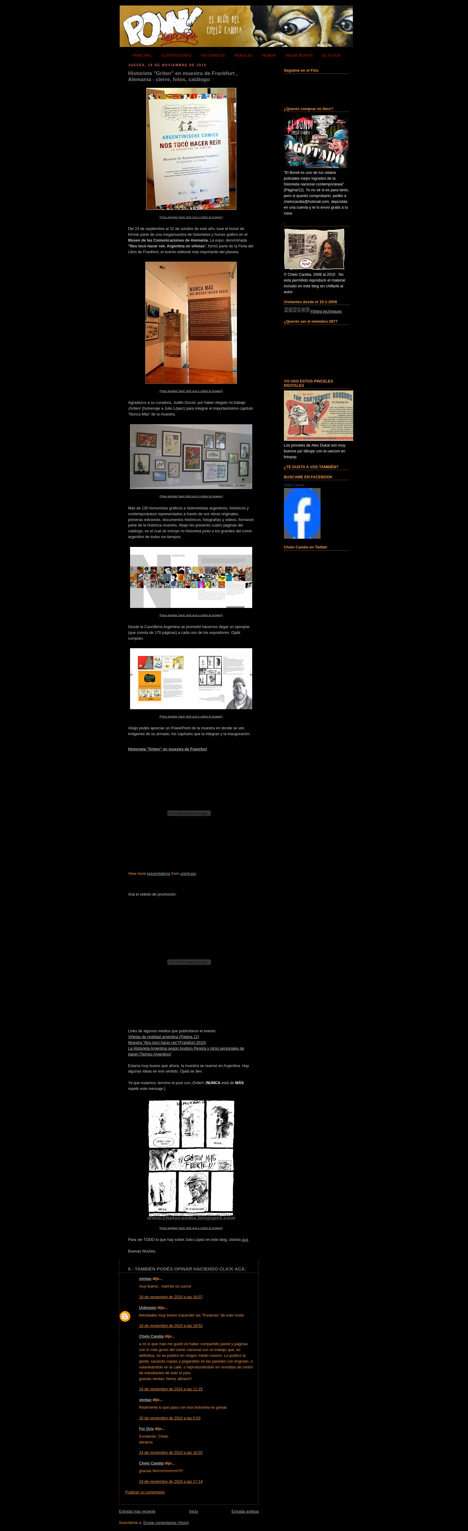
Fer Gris (146, 1429)
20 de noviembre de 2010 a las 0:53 (170, 1418)
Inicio (193, 1511)
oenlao (145, 1279)
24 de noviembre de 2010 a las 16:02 (171, 1452)
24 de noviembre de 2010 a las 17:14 (171, 1481)
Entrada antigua (245, 1511)
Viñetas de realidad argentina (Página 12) (163, 1037)
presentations (158, 874)
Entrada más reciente (137, 1511)
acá (245, 1240)
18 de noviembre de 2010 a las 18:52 (171, 1326)
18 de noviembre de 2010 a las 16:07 (171, 1297)
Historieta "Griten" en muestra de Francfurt (167, 749)
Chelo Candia (151, 1336)
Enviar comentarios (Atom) (166, 1523)
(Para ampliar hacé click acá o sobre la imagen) (191, 217)
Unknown (148, 1308)
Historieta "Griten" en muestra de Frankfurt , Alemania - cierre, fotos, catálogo (183, 76)
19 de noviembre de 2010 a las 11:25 (171, 1389)
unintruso (188, 874)
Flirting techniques (326, 311)
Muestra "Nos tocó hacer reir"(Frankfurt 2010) (167, 1042)
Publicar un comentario (145, 1492)
